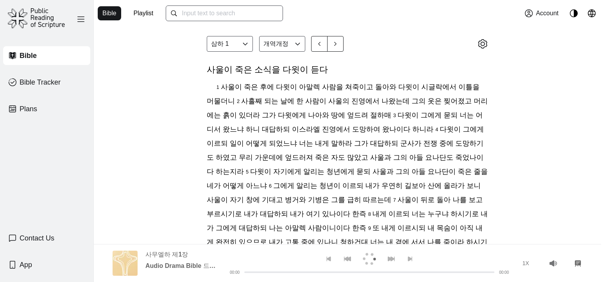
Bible (109, 13)
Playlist (144, 13)
